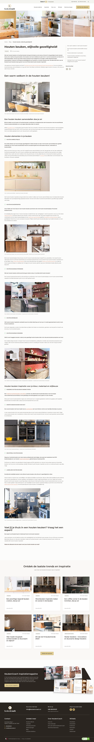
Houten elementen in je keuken (75, 53)
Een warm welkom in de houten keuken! (77, 45)
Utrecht (71, 729)
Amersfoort (72, 721)
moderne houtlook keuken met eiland (16, 393)
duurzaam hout (11, 127)
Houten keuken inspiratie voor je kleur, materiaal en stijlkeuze (76, 56)
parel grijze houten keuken (11, 484)
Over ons (53, 7)
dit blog (42, 155)
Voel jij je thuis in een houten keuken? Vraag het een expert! (76, 61)
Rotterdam (72, 727)
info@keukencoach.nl (33, 709)
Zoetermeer (72, 731)
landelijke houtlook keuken (51, 217)
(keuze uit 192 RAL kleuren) (48, 261)
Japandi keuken (8, 215)
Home (5, 42)
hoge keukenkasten (25, 459)
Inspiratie (46, 7)
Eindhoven (72, 725)
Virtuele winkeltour (30, 731)
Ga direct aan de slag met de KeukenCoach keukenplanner (39, 65)
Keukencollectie (38, 7)
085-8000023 (52, 709)
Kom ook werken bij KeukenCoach (56, 725)
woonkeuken (29, 409)
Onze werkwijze (52, 723)
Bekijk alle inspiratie (47, 653)
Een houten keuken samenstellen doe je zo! (77, 49)
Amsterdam (72, 723)
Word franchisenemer (53, 727)
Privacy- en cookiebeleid (26, 738)
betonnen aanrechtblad (34, 217)
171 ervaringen (51, 1)
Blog (10, 42)
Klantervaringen (68, 7)
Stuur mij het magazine (12, 685)
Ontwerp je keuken (31, 725)
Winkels (60, 7)
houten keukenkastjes (18, 261)
